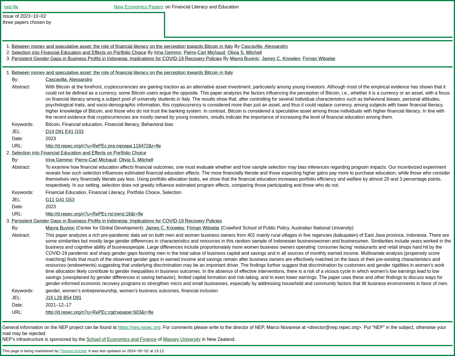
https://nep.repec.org (139, 327)
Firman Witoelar (319, 58)
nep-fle (11, 6)
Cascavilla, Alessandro (264, 46)
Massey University (182, 339)
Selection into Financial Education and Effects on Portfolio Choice (79, 52)
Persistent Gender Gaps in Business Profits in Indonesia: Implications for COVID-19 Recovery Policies (117, 58)
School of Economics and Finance (121, 339)
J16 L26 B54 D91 (64, 297)
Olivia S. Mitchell (245, 52)
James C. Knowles (281, 58)
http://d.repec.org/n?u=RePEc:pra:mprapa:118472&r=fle (103, 145)
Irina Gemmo (167, 52)
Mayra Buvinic (244, 58)
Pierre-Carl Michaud (204, 52)
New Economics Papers (138, 6)
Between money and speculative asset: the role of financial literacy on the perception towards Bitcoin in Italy (122, 46)
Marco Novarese (283, 327)
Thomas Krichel (72, 351)
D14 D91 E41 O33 (65, 131)
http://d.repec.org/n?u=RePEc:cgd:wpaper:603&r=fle (100, 312)
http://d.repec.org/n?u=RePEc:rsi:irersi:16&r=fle (94, 213)
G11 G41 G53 (60, 199)
